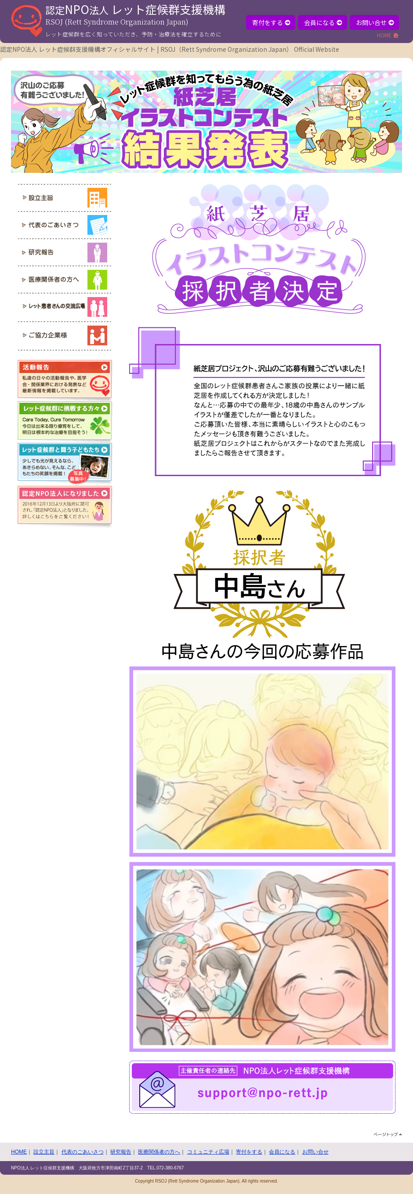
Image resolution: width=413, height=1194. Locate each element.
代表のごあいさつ (83, 1152)
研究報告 (120, 1152)
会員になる (323, 22)
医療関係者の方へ (159, 1152)
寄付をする (271, 22)
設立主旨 (43, 1152)
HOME (388, 35)
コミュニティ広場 (208, 1152)
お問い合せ (375, 22)
